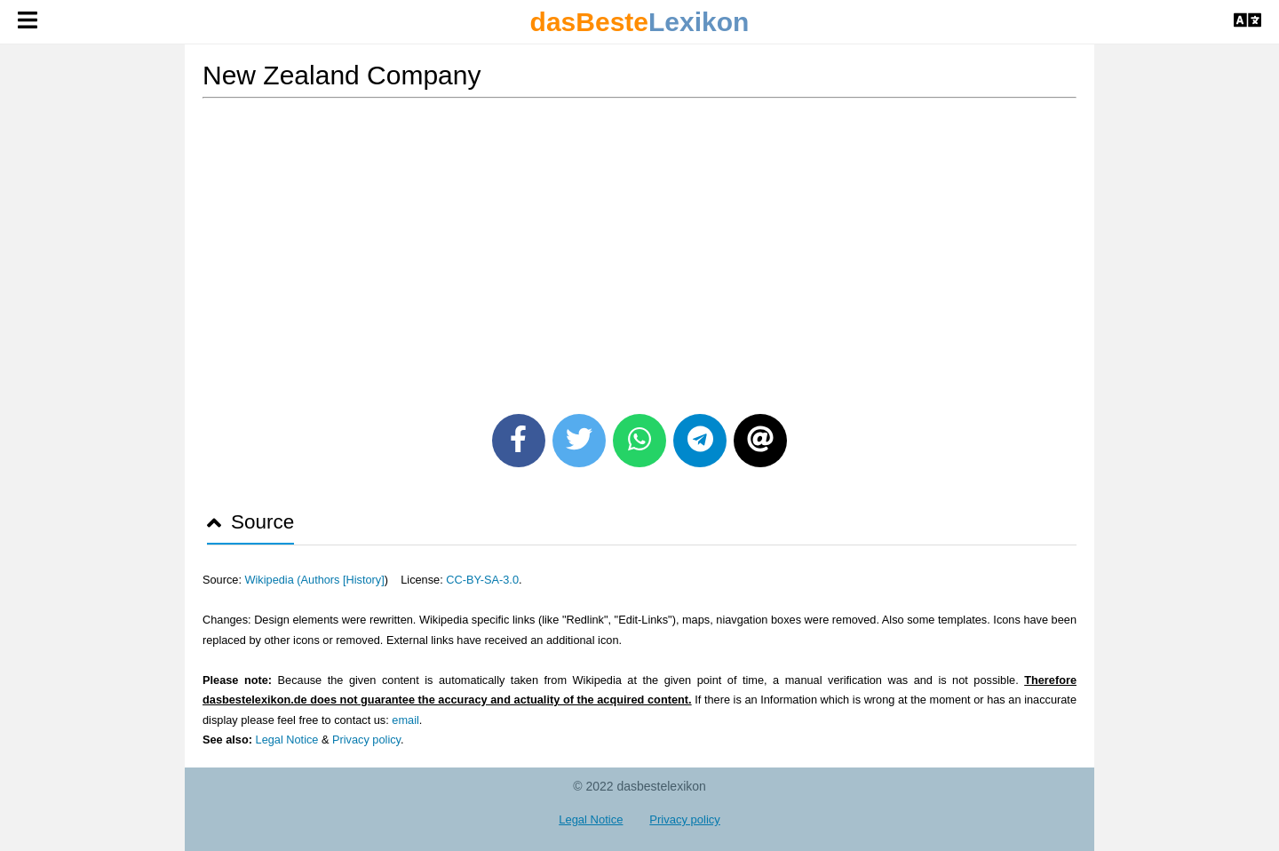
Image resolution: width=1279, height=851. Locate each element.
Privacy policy (366, 739)
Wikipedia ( (272, 579)
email (405, 720)
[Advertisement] (639, 249)
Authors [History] (343, 579)
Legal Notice (287, 739)
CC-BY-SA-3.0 (482, 579)
